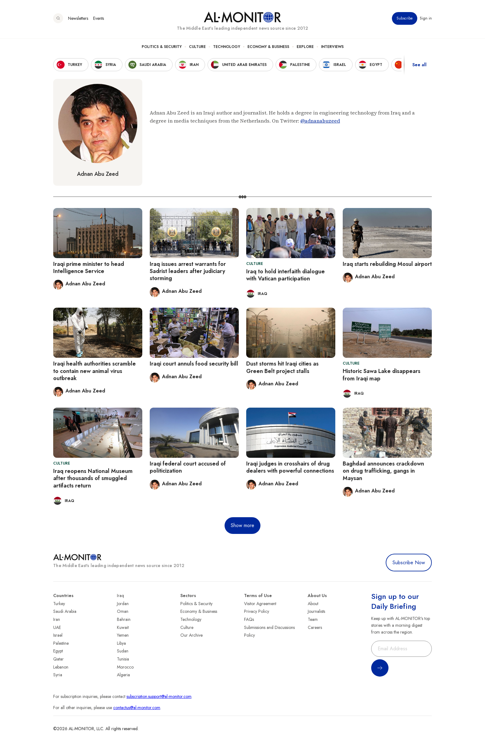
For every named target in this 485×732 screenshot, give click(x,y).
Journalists (316, 611)
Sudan (122, 651)
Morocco (125, 667)
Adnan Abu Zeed (97, 174)
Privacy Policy (256, 611)
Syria (57, 675)
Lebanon (60, 667)
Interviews (332, 47)
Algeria (123, 675)
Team (313, 619)
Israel (57, 635)
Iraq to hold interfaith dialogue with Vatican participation (285, 275)
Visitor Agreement (260, 603)
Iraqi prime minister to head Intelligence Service (88, 267)
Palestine (61, 643)
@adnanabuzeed (320, 120)
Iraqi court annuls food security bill (194, 364)
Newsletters (78, 18)
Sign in (426, 18)
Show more (242, 525)
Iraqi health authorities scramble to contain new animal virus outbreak (94, 371)
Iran (56, 619)
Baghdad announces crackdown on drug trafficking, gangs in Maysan (383, 471)
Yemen (123, 635)
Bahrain (124, 619)
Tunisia (123, 659)
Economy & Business (268, 47)
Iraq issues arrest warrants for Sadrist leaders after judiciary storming (188, 271)
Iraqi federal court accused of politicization (188, 467)
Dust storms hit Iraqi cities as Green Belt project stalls (282, 367)
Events (98, 18)
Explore (305, 47)
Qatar (58, 659)
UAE (57, 627)
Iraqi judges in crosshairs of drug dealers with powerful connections (290, 467)
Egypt (58, 651)
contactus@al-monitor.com (136, 707)
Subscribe (405, 18)
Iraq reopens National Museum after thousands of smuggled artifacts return (93, 478)
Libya (121, 643)
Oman (122, 611)
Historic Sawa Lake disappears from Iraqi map (381, 374)
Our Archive (191, 635)
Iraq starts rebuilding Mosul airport (387, 264)
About (313, 603)
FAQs (249, 619)
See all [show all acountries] (419, 65)
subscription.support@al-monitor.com (159, 696)
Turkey (59, 603)
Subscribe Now (409, 562)
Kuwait (123, 627)
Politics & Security (162, 47)
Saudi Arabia (64, 611)
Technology (226, 47)
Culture (197, 47)
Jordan (123, 603)
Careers (315, 627)
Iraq (120, 595)
